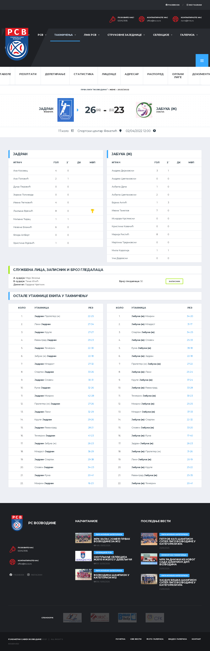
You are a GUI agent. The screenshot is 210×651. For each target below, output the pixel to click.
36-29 (91, 451)
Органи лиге (178, 75)
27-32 (91, 363)
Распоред (155, 74)
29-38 (91, 459)
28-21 (91, 427)
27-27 (91, 332)
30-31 (91, 379)
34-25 (190, 332)
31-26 (190, 451)
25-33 (190, 340)
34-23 (91, 467)
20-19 (190, 459)
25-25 (190, 403)
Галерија (187, 34)
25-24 (190, 371)
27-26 (91, 403)
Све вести (136, 639)
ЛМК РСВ (90, 34)
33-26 (91, 371)
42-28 (91, 395)
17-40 (190, 435)
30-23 (190, 395)
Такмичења (63, 34)
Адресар (132, 74)
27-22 (190, 363)
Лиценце (109, 74)
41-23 (91, 435)
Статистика (83, 74)
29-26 (91, 419)
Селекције (161, 34)
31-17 (189, 324)
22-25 (91, 316)
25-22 (190, 467)
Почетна (120, 639)
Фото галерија (154, 639)
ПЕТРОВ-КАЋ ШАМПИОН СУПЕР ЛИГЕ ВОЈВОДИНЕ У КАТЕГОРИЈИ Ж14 (177, 541)
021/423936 (123, 21)
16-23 (91, 483)
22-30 (91, 348)
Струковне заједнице (124, 34)
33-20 (190, 427)
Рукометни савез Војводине (24, 639)
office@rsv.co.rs (154, 21)
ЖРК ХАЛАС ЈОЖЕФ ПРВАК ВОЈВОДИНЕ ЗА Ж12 (112, 540)
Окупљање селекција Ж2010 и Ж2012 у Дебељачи (113, 558)
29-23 (91, 340)
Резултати (28, 74)
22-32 (190, 419)
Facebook (173, 5)
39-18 (190, 348)
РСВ (40, 34)
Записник (174, 281)
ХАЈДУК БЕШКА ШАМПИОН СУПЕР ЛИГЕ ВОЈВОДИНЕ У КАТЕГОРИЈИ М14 (177, 582)
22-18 (91, 356)
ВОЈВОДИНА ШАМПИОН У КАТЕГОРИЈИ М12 (111, 576)
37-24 (190, 379)
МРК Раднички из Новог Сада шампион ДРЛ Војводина (177, 562)
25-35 (190, 475)
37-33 (190, 411)
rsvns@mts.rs (187, 21)
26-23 (91, 443)
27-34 (91, 324)
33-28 (190, 387)
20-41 (91, 475)
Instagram (194, 5)
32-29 (91, 411)
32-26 (91, 387)
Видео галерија (177, 639)
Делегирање (55, 74)
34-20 (190, 316)
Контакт (196, 639)
